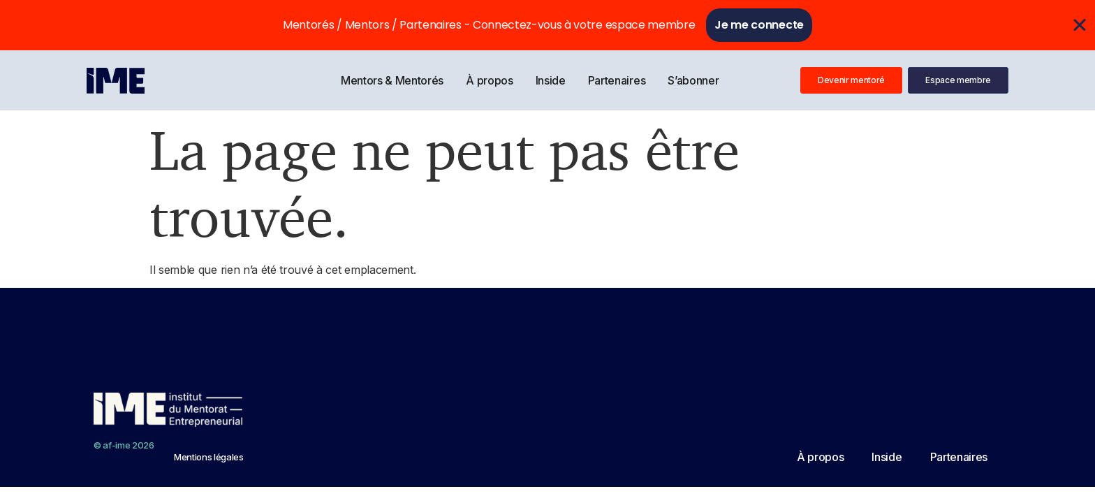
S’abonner (693, 80)
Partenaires (616, 80)
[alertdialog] (547, 25)
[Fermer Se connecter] (1079, 25)
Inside (551, 80)
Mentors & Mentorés (392, 80)
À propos (489, 80)
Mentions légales (209, 456)
